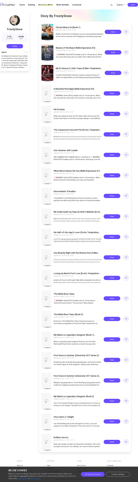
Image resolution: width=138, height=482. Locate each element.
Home (22, 5)
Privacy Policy (35, 478)
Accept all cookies (92, 474)
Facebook (110, 465)
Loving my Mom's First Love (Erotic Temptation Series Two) (76, 273)
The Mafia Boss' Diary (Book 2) (68, 314)
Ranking (31, 5)
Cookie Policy (23, 478)
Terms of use (81, 465)
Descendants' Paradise (65, 191)
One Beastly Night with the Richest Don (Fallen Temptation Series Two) (76, 253)
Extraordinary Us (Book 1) (68, 27)
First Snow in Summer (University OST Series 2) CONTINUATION (76, 376)
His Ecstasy (59, 109)
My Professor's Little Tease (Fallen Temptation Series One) (78, 68)
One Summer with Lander (66, 150)
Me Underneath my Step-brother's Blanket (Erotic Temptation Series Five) (77, 212)
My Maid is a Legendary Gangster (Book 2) (74, 396)
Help (48, 465)
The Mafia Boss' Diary (64, 294)
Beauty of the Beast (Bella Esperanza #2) (75, 48)
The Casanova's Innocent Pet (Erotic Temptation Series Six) (77, 130)
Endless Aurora (61, 437)
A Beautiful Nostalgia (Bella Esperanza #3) (74, 89)
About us (20, 465)
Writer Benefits (62, 5)
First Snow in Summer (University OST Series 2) (76, 355)
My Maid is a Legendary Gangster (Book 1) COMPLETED (74, 335)
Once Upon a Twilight (64, 417)
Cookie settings (117, 474)
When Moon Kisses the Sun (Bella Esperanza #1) (77, 171)
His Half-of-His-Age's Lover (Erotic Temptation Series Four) (76, 232)
